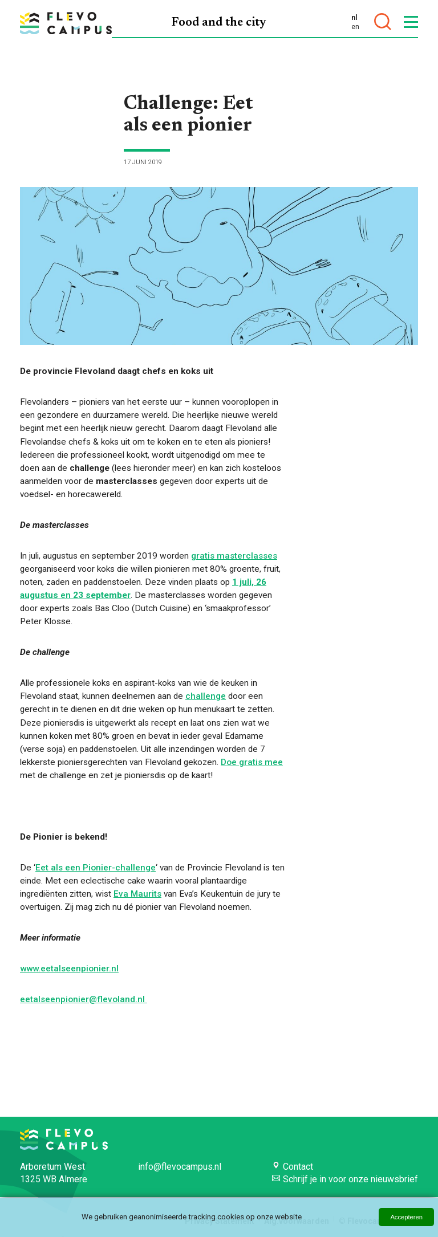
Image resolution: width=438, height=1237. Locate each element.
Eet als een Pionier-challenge (95, 867)
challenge (205, 696)
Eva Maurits (137, 894)
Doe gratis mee (252, 762)
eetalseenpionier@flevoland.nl (83, 999)
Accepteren (406, 1217)
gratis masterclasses (234, 556)
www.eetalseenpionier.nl (69, 968)
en (355, 27)
